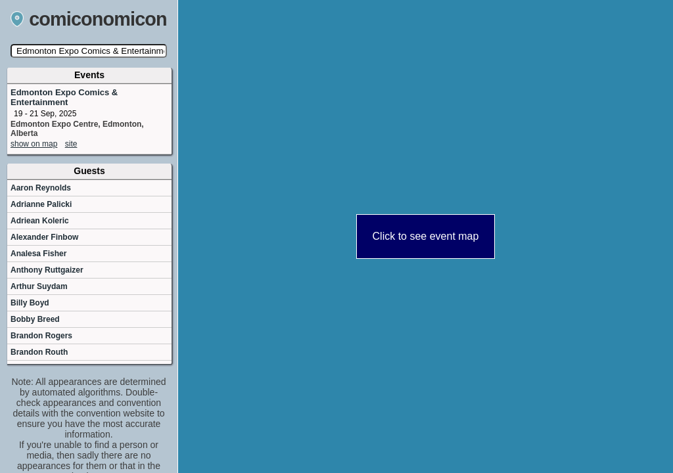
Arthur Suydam (39, 286)
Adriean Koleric (40, 220)
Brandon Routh (39, 352)
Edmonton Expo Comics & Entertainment (64, 97)
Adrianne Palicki (41, 204)
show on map (34, 143)
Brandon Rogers (41, 335)
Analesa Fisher (38, 253)
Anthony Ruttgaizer (47, 270)
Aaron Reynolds (41, 187)
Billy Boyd (30, 302)
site (71, 143)
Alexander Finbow (44, 237)
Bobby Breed (35, 319)
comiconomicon (89, 19)
